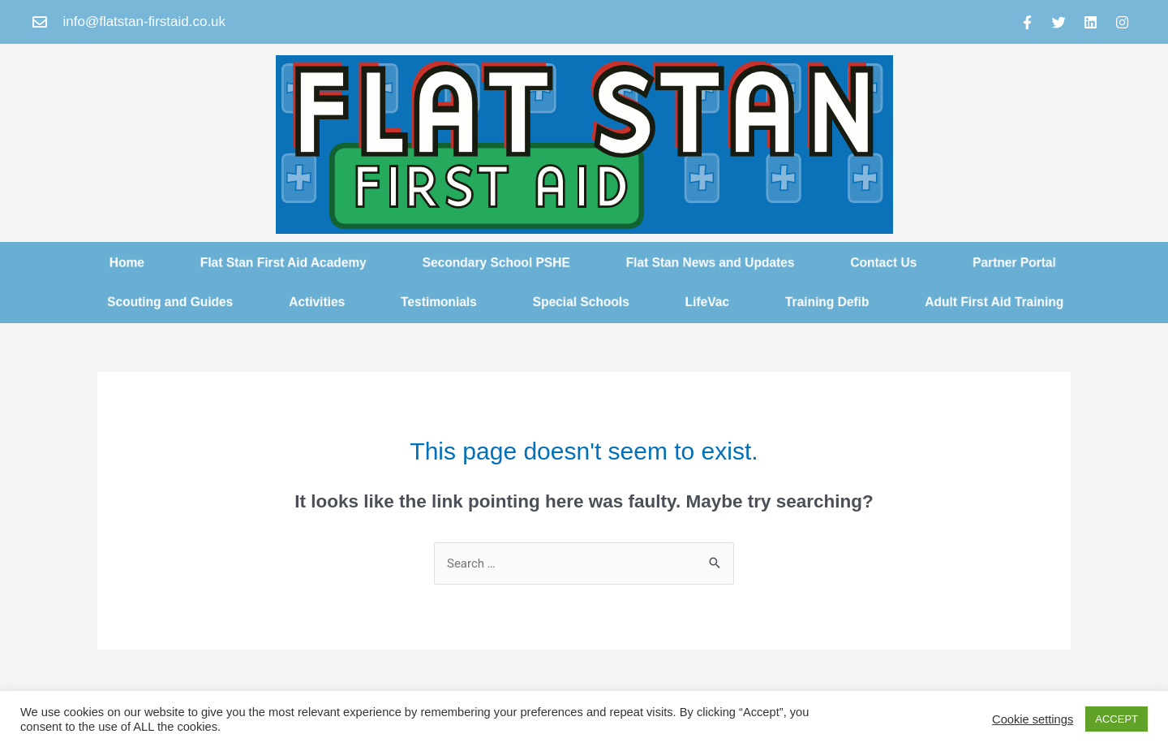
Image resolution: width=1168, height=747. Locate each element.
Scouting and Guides (146, 302)
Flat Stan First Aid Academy (266, 261)
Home (100, 261)
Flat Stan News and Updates (718, 261)
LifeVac (714, 302)
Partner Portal (1039, 261)
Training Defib (841, 302)
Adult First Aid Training (1018, 302)
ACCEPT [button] (1116, 719)
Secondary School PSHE (491, 261)
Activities (301, 302)
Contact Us (901, 261)
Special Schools (581, 302)
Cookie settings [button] (1032, 719)
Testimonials (430, 302)
